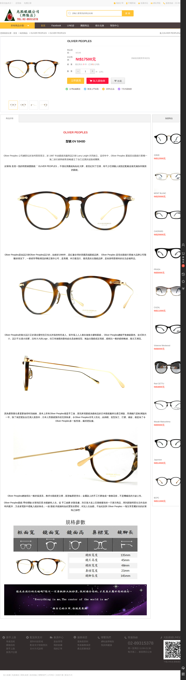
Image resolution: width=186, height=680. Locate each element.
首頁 (43, 25)
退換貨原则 (82, 641)
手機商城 (131, 3)
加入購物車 (97, 80)
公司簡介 (51, 675)
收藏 (118, 80)
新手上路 (10, 648)
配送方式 (68, 675)
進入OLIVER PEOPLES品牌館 (172, 33)
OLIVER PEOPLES (39, 33)
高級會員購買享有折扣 (140, 58)
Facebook (56, 25)
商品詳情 (9, 118)
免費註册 (27, 3)
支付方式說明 (36, 648)
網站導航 (157, 3)
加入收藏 (7, 675)
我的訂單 (120, 3)
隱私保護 (24, 675)
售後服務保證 (83, 645)
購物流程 (10, 645)
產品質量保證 (83, 648)
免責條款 (15, 675)
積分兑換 (99, 25)
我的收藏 (58, 645)
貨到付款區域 (36, 641)
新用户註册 (11, 652)
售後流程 (10, 641)
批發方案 (60, 675)
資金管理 (58, 641)
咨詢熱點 (33, 675)
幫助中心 (114, 25)
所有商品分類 (17, 25)
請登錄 (18, 3)
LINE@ (70, 25)
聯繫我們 (42, 675)
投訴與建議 (106, 645)
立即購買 (76, 80)
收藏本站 (144, 3)
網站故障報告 (107, 641)
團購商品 (84, 25)
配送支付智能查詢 (38, 645)
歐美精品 (24, 33)
